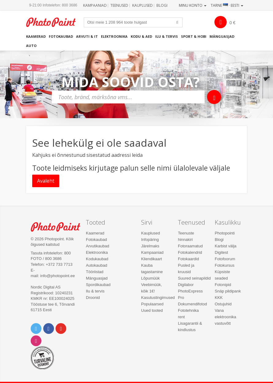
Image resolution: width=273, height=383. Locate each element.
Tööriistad (94, 271)
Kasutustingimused (158, 297)
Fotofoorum (225, 259)
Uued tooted (152, 310)
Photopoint (54, 22)
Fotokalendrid (190, 252)
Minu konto (192, 5)
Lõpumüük (150, 278)
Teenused (119, 5)
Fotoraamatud (190, 246)
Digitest (221, 252)
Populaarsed (152, 304)
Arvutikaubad (97, 246)
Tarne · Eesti (227, 5)
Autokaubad (96, 265)
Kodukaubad (97, 259)
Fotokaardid (188, 259)
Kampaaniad (95, 5)
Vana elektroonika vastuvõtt (225, 317)
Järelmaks (150, 246)
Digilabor (186, 284)
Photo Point (59, 226)
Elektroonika (114, 36)
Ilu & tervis (166, 36)
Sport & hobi (193, 36)
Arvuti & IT (87, 36)
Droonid (93, 297)
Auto (31, 45)
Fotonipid (223, 284)
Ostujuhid (223, 304)
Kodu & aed (141, 36)
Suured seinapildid (194, 278)
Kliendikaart (151, 259)
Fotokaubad (61, 36)
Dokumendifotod (192, 304)
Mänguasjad (222, 36)
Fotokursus (224, 265)
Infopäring (150, 239)
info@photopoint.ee (57, 275)
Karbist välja (225, 246)
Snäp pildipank (228, 291)
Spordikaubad (98, 284)
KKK (219, 297)
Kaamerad (36, 36)
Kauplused (142, 5)
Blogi (161, 5)
